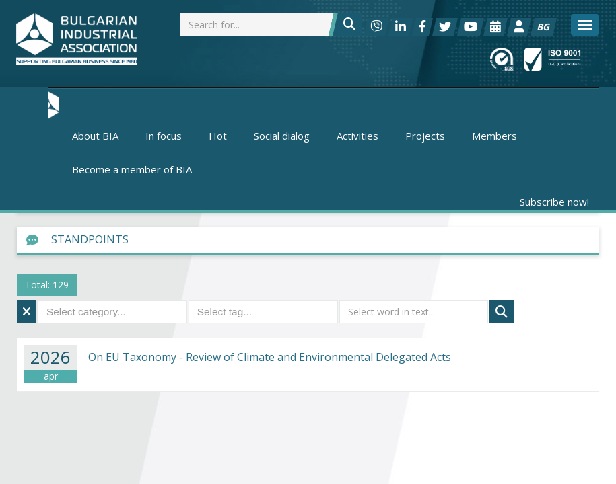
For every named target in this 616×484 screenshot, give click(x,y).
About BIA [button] (95, 136)
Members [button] (494, 136)
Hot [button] (218, 136)
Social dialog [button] (282, 136)
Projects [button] (425, 136)
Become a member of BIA (132, 169)
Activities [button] (357, 136)
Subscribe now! (554, 201)
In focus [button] (163, 136)
